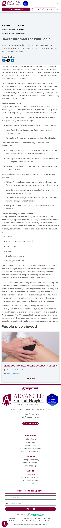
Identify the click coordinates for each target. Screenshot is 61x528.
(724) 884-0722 (32, 417)
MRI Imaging (30, 466)
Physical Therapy (30, 463)
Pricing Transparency (30, 451)
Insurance (30, 442)
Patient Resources (30, 480)
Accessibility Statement (12, 521)
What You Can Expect (30, 477)
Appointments (30, 423)
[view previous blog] (6, 25)
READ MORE (30, 378)
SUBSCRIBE (30, 509)
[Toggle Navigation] (57, 3)
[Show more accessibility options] (4, 524)
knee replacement (13, 373)
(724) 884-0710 (45, 9)
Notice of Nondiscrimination (41, 518)
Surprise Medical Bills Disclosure (44, 521)
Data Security (24, 518)
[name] (32, 497)
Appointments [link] (16, 9)
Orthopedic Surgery (30, 460)
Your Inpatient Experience (30, 448)
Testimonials (30, 445)
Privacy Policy (13, 518)
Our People (30, 474)
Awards (30, 483)
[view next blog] (21, 25)
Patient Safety (27, 521)
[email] (32, 503)
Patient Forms (30, 439)
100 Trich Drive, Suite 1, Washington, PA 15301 (31, 409)
